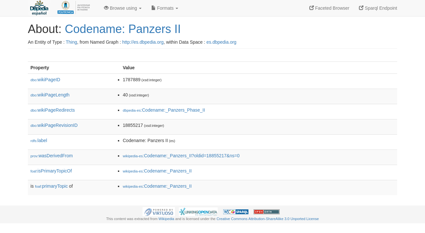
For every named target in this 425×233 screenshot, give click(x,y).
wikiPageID (45, 79)
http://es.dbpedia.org (143, 42)
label (38, 140)
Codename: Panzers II (123, 29)
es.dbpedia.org (221, 42)
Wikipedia (166, 219)
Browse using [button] (123, 8)
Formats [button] (164, 8)
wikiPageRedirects (52, 110)
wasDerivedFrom (51, 155)
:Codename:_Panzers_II (157, 170)
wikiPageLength (50, 94)
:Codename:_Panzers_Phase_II (164, 110)
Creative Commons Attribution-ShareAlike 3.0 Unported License (267, 219)
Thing (71, 42)
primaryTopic (51, 186)
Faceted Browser (329, 8)
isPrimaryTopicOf (51, 170)
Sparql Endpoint (378, 8)
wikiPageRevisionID (54, 125)
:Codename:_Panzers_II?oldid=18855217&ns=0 (181, 155)
